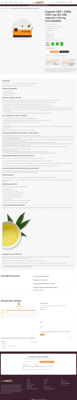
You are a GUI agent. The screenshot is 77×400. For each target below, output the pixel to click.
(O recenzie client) (53, 24)
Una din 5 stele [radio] (46, 307)
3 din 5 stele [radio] (48, 307)
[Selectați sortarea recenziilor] (72, 338)
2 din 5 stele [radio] (47, 307)
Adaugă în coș (54, 51)
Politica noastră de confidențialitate (27, 370)
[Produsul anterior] (73, 8)
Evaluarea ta (42, 307)
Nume (41, 322)
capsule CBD (22, 133)
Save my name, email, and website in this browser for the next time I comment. (55, 331)
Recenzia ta (42, 309)
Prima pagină (3, 8)
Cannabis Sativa (10, 83)
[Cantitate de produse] (47, 52)
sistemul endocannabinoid (16, 207)
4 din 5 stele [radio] (49, 307)
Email (41, 326)
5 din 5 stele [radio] (50, 307)
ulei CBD (36, 139)
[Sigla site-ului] (39, 2)
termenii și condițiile (32, 364)
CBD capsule (9, 8)
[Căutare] (66, 2)
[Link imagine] (7, 380)
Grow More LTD (43, 399)
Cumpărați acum (64, 51)
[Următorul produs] (75, 8)
